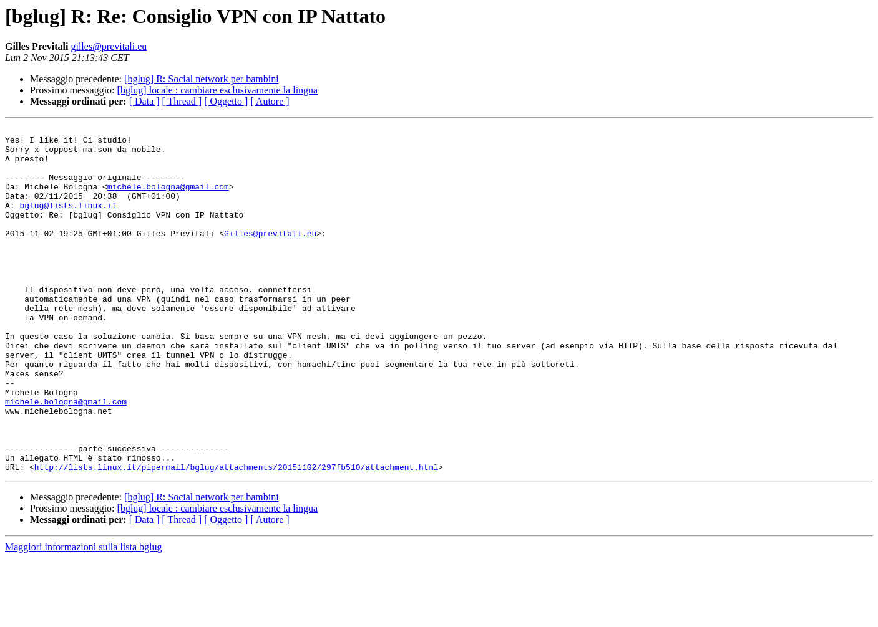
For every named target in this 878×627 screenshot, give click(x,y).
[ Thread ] (182, 101)
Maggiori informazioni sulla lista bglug (83, 616)
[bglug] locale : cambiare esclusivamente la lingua (217, 90)
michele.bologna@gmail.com (168, 199)
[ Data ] (144, 101)
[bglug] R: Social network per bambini (201, 79)
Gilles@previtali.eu (270, 255)
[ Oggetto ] (226, 101)
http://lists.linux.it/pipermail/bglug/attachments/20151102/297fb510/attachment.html (236, 536)
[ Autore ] (269, 101)
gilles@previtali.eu (109, 46)
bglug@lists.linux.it (68, 221)
